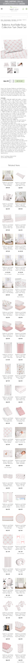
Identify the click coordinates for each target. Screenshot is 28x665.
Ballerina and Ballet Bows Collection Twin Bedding (8, 184)
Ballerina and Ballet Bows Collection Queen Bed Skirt (20, 226)
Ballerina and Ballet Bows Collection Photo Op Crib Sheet (8, 377)
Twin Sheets (19, 19)
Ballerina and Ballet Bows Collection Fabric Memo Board (8, 548)
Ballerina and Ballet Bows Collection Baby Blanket (8, 441)
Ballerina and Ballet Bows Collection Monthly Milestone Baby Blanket (8, 462)
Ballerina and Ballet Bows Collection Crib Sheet (20, 377)
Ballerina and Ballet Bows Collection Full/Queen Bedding (20, 205)
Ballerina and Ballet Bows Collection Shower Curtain (8, 570)
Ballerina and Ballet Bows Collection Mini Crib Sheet (8, 398)
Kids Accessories (7, 19)
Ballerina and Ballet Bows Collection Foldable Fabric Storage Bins (8, 484)
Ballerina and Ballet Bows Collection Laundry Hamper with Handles (20, 656)
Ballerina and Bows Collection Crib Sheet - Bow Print (8, 356)
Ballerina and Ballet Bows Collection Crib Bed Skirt (8, 527)
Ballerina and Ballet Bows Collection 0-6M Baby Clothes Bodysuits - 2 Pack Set (8, 614)
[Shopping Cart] (26, 8)
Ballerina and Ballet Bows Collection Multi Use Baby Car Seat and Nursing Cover (8, 591)
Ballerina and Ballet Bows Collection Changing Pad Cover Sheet (8, 419)
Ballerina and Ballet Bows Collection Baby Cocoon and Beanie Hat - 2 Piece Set (20, 441)
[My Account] (23, 9)
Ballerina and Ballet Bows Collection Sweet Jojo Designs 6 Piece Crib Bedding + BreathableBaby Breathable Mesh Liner (8, 269)
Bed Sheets (14, 19)
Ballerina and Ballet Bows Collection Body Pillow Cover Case (20, 184)
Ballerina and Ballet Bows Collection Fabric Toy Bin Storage (20, 484)
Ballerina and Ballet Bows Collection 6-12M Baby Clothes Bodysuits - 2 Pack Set (20, 614)
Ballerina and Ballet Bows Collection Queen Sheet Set (8, 226)
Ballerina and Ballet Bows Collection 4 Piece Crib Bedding (20, 247)
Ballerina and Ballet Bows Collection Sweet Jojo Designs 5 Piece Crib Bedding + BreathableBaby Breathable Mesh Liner (20, 269)
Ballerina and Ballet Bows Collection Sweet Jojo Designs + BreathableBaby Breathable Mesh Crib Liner (20, 291)
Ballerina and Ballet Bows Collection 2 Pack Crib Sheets (8, 314)
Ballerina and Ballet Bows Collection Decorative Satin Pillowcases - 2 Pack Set (8, 205)
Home (2, 19)
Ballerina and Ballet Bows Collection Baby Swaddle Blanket (20, 462)
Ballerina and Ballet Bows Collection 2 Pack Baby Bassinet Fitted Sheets (20, 635)
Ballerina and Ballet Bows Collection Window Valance (20, 505)
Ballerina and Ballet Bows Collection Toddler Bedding (8, 247)
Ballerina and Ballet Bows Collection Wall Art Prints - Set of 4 (20, 548)
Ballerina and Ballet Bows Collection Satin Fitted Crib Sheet (20, 398)
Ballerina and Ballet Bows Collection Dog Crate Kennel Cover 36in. (8, 635)
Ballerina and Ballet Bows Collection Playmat (20, 527)
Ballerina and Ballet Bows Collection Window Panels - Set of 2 (7, 505)
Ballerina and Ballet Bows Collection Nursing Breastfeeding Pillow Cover (20, 570)
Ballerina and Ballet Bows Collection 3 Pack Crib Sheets (20, 335)
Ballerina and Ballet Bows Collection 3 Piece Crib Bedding (8, 291)
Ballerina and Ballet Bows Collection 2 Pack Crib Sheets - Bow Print (20, 314)
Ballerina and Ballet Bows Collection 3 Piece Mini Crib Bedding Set (20, 591)
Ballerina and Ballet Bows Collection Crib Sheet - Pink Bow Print (20, 356)
